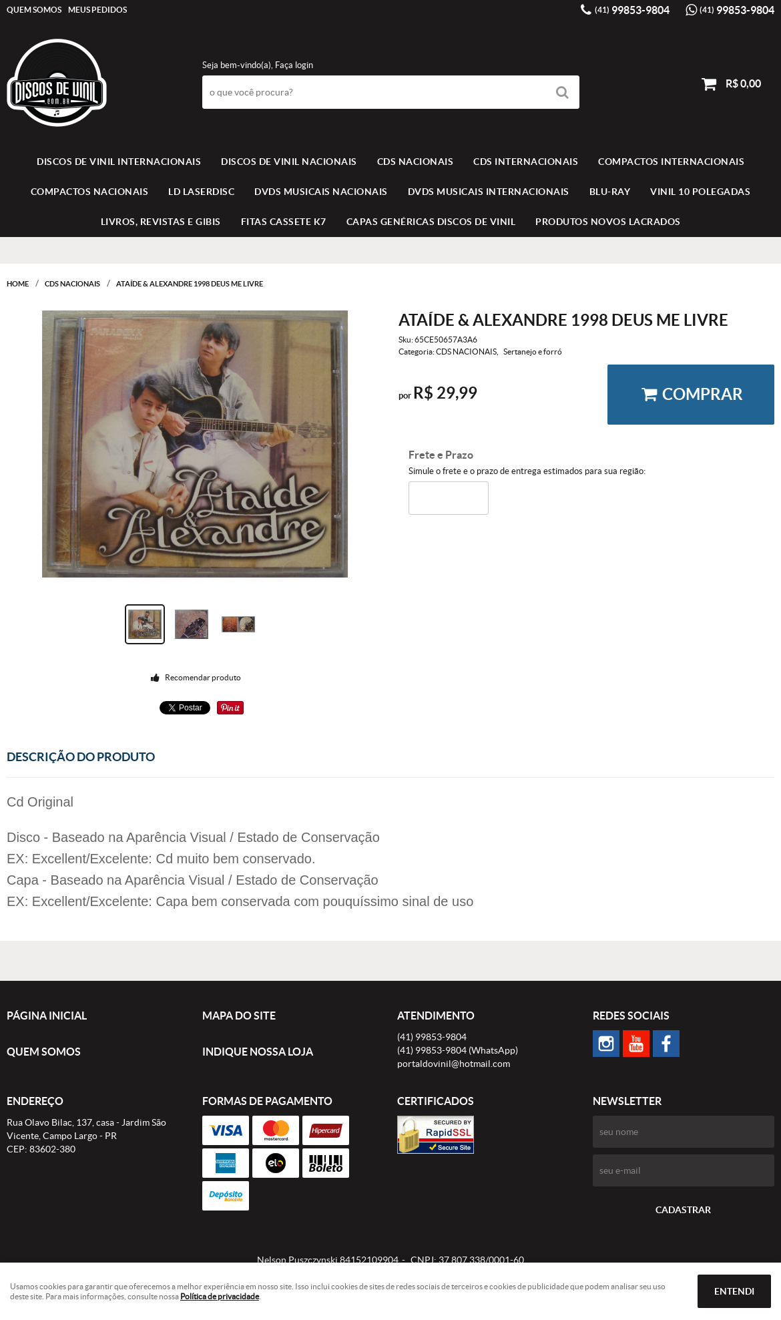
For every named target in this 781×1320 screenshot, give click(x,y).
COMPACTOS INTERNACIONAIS (671, 161)
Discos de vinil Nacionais (289, 161)
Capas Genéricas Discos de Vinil (431, 221)
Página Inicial (47, 1016)
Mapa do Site (239, 1016)
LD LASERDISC (201, 191)
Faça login (294, 65)
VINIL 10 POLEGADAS (700, 191)
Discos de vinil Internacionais (119, 161)
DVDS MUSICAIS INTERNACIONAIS (488, 191)
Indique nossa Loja (257, 1052)
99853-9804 (632, 10)
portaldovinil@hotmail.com (453, 1063)
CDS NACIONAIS (415, 161)
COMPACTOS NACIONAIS (90, 191)
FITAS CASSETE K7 (283, 221)
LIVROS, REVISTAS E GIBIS (161, 221)
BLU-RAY (610, 191)
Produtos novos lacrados (608, 221)
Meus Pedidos (97, 9)
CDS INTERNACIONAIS (525, 161)
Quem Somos (34, 9)
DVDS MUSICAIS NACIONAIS (321, 191)
